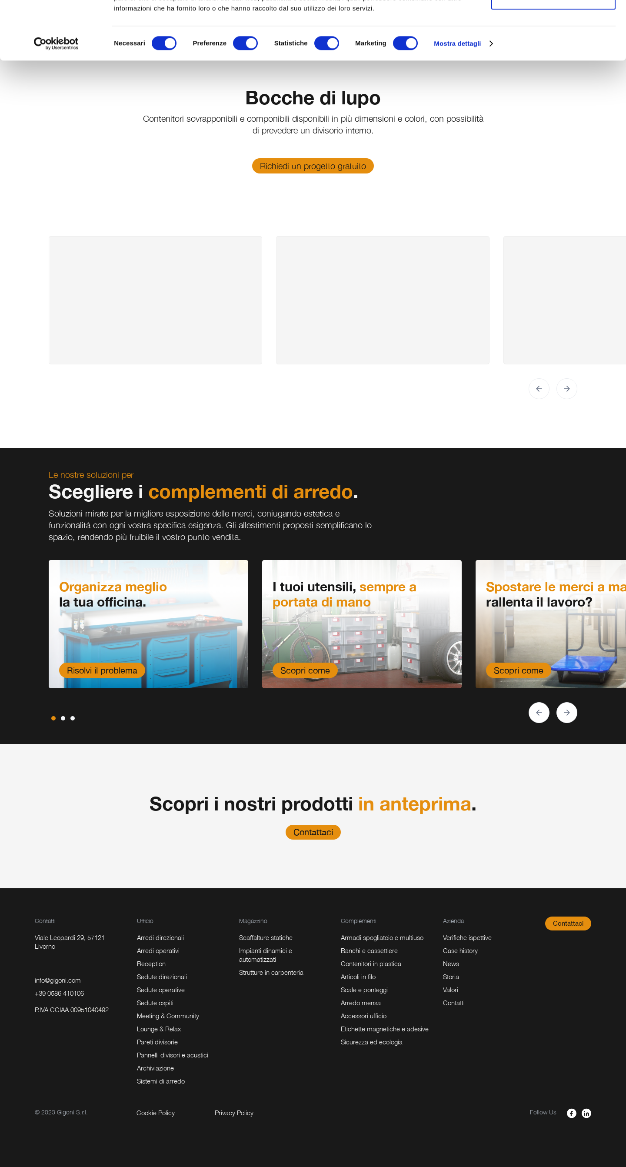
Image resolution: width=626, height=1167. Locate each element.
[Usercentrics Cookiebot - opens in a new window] (56, 98)
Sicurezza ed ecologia (372, 1042)
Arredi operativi (158, 950)
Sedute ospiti (155, 1003)
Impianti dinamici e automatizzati (265, 955)
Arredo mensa (361, 1003)
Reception (151, 963)
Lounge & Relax (159, 1029)
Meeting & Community (168, 1016)
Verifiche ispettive (467, 937)
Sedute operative (161, 990)
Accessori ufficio (363, 1016)
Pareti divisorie (157, 1042)
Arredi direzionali (160, 937)
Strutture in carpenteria (271, 972)
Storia (451, 976)
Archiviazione (155, 1068)
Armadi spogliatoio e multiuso (382, 937)
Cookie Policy (156, 1113)
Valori (450, 990)
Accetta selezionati (553, 51)
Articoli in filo (358, 976)
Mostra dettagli (457, 98)
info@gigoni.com (58, 980)
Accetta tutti (554, 23)
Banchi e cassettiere (369, 950)
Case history (460, 950)
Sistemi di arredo (161, 1081)
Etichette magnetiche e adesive (385, 1029)
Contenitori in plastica (371, 963)
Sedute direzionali (162, 976)
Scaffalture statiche (266, 937)
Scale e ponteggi (364, 990)
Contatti (454, 1003)
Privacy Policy (234, 1113)
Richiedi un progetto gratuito (313, 166)
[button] (539, 388)
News (451, 963)
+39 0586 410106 (59, 993)
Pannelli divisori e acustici (172, 1055)
